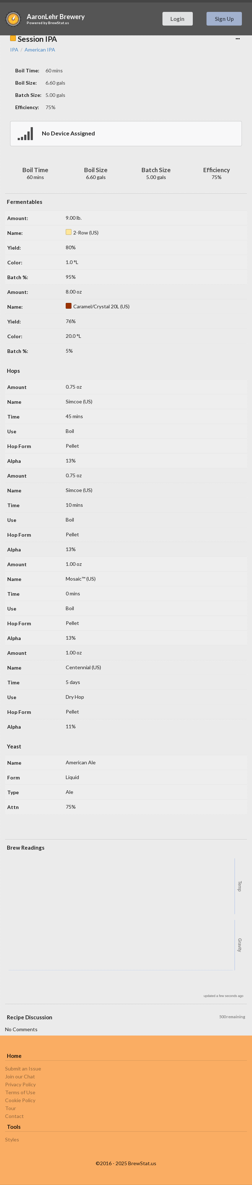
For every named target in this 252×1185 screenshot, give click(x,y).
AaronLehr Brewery (56, 17)
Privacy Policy (20, 1084)
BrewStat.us (58, 23)
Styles (12, 1139)
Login (177, 18)
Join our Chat (20, 1076)
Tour (10, 1108)
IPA (14, 49)
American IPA (40, 49)
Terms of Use (20, 1092)
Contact (14, 1116)
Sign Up (224, 18)
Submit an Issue (23, 1069)
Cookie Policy (20, 1100)
